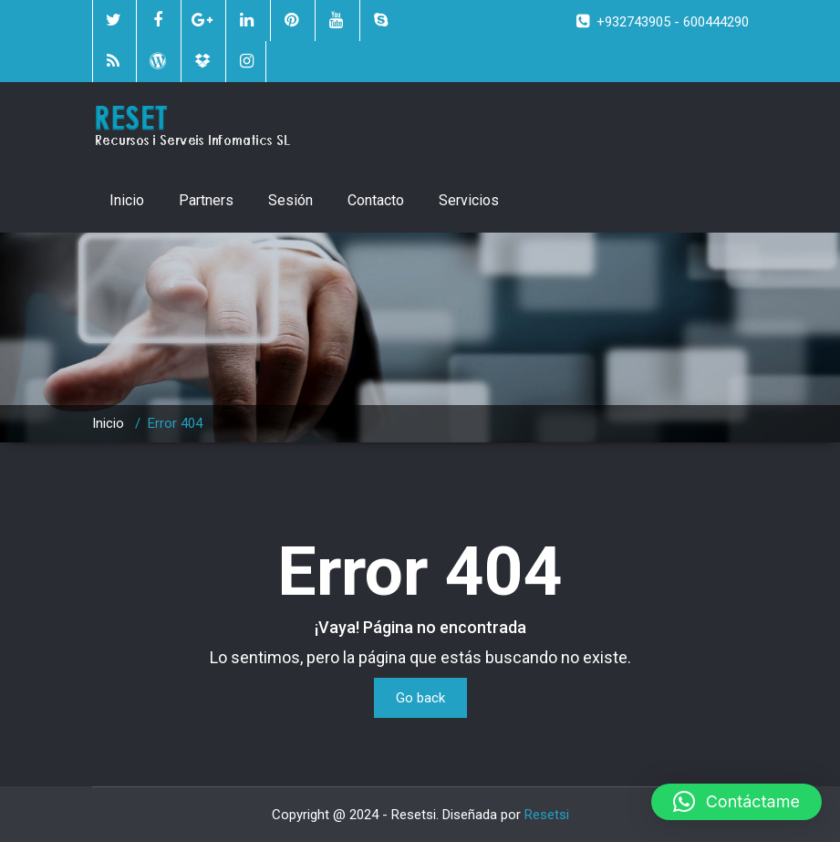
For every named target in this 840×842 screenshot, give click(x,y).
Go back (420, 698)
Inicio (126, 200)
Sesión (290, 200)
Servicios (469, 200)
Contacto (375, 200)
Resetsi (546, 814)
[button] (736, 802)
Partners (206, 200)
